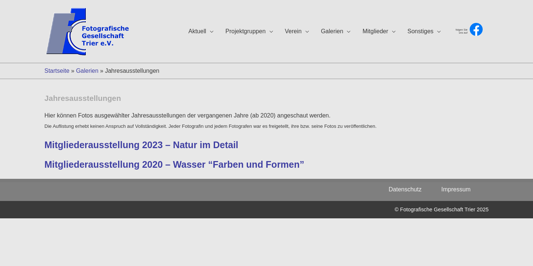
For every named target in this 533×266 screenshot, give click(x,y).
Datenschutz (409, 189)
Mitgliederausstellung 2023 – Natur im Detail (141, 145)
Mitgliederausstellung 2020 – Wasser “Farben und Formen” (174, 164)
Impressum (455, 189)
